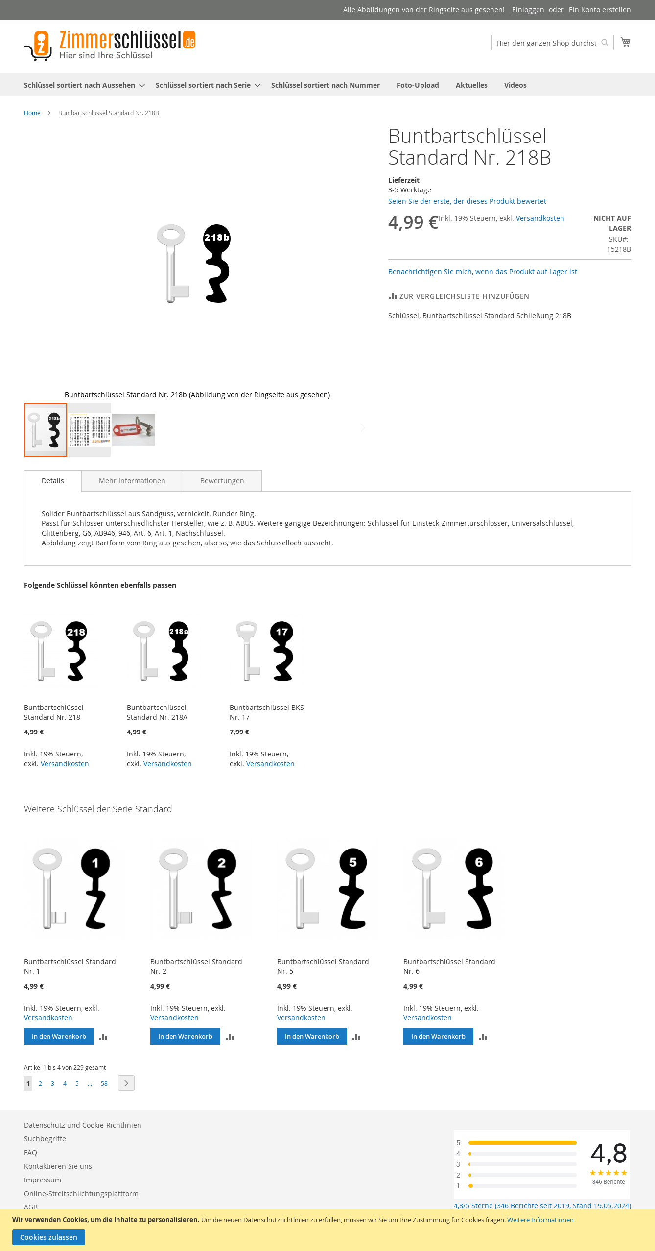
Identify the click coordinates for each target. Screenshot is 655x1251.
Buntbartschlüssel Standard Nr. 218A (157, 712)
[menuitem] (81, 84)
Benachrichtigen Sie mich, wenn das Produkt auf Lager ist (482, 271)
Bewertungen (222, 480)
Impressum (42, 1179)
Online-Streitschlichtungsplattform (81, 1193)
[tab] (53, 481)
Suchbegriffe (45, 1138)
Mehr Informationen (132, 480)
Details (53, 480)
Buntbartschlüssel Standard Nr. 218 (54, 712)
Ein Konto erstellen (600, 9)
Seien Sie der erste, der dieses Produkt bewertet (467, 201)
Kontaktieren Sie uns (58, 1166)
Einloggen (528, 9)
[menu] (327, 84)
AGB (31, 1207)
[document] (328, 1230)
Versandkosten (540, 218)
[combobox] (552, 42)
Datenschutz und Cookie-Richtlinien (82, 1125)
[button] (43, 263)
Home (32, 113)
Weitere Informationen (540, 1219)
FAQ (30, 1152)
